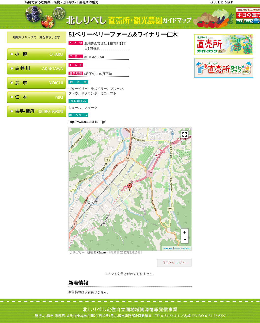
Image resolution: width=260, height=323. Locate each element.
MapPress (167, 248)
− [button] (184, 239)
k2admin (102, 252)
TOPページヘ (174, 263)
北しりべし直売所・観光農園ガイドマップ (130, 16)
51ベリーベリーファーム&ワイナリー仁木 (123, 34)
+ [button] (184, 232)
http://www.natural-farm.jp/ (87, 122)
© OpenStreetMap (182, 248)
